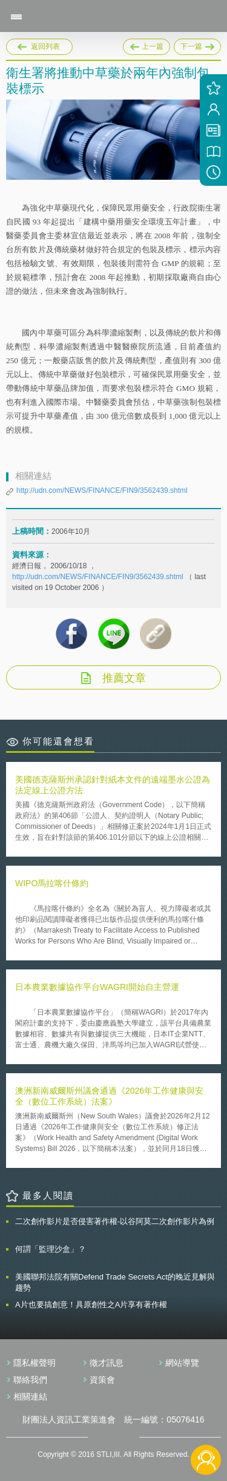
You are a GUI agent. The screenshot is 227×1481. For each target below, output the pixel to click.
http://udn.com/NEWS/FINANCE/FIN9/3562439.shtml (102, 490)
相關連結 (30, 1396)
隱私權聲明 (34, 1363)
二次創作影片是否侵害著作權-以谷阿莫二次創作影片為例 (114, 1221)
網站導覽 (182, 1363)
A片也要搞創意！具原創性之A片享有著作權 (91, 1304)
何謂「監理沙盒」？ (50, 1249)
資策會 (102, 1379)
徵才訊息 (106, 1363)
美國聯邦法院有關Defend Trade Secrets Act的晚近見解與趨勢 (115, 1282)
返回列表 (45, 46)
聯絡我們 (30, 1379)
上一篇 (146, 45)
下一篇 (197, 45)
